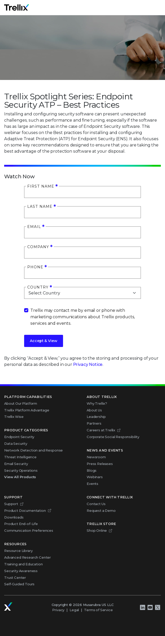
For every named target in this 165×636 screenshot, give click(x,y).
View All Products (20, 477)
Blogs (92, 470)
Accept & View (43, 340)
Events (92, 484)
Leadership (96, 417)
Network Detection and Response (33, 450)
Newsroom (96, 457)
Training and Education (23, 564)
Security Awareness (21, 571)
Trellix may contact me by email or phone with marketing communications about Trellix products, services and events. (82, 317)
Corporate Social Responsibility (113, 437)
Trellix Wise (14, 417)
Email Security (16, 464)
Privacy (58, 610)
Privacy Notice (88, 364)
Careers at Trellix (101, 430)
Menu (160, 7)
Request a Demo (101, 510)
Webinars (95, 477)
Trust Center (15, 577)
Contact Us (96, 504)
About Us (94, 410)
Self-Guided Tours (19, 584)
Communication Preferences (28, 530)
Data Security (15, 443)
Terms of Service (98, 610)
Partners (94, 423)
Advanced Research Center (27, 557)
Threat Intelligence (20, 457)
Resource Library (18, 551)
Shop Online (97, 530)
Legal (74, 610)
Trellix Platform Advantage (26, 410)
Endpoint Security (19, 437)
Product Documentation (25, 510)
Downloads (14, 517)
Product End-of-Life (21, 524)
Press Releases (100, 464)
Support (11, 504)
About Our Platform (20, 403)
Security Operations (21, 470)
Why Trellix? (97, 403)
